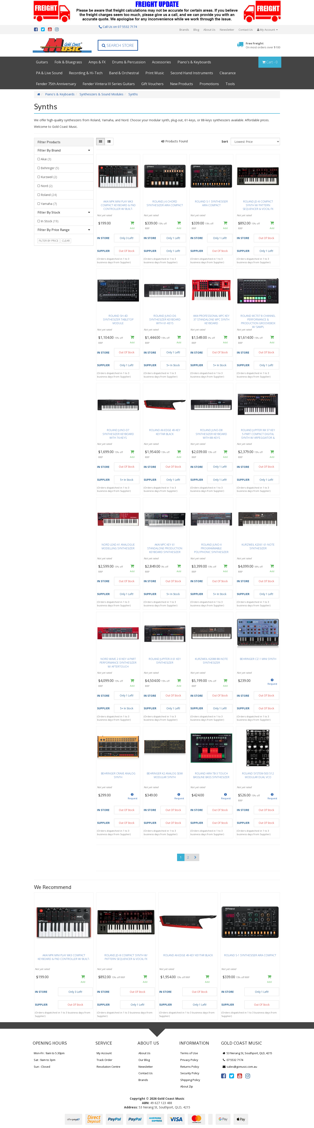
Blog (196, 30)
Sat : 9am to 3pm (44, 1060)
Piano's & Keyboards (194, 62)
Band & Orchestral (124, 73)
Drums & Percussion (128, 62)
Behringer (50, 168)
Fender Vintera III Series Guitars (109, 83)
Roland (49, 195)
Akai (46, 159)
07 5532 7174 (232, 1060)
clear (66, 241)
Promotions (209, 83)
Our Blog (144, 1060)
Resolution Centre (108, 1067)
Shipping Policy (190, 1080)
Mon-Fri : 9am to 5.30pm (49, 1053)
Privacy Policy (189, 1060)
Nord (47, 186)
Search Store (118, 45)
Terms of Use (189, 1053)
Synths (133, 94)
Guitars (42, 62)
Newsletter (227, 30)
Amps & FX (97, 62)
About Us (209, 30)
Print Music (154, 73)
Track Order (104, 1060)
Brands (184, 30)
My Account (104, 1053)
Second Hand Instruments (192, 73)
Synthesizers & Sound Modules (101, 94)
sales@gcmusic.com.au (239, 1067)
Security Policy (189, 1073)
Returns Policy (189, 1067)
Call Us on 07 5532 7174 (118, 27)
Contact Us (246, 30)
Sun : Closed (42, 1067)
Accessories (161, 62)
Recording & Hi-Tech (85, 73)
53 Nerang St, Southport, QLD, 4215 (247, 1053)
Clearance (228, 73)
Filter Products (49, 142)
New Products (181, 83)
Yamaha (49, 204)
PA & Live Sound (49, 73)
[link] (223, 1076)
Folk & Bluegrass (68, 62)
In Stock (49, 221)
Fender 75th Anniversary (56, 83)
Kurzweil (49, 177)
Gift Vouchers (152, 83)
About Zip (186, 1086)
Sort (225, 141)
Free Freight (263, 45)
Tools (230, 83)
